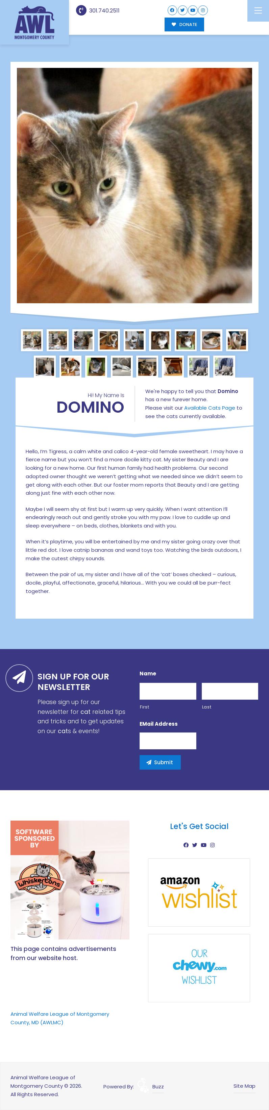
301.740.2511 (98, 11)
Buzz (158, 1086)
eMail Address (159, 724)
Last (207, 707)
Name (148, 673)
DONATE (184, 24)
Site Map (244, 1085)
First (144, 707)
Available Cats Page (209, 407)
